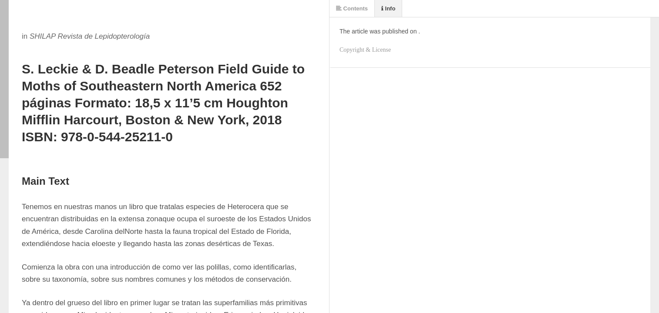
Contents (352, 8)
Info (388, 8)
